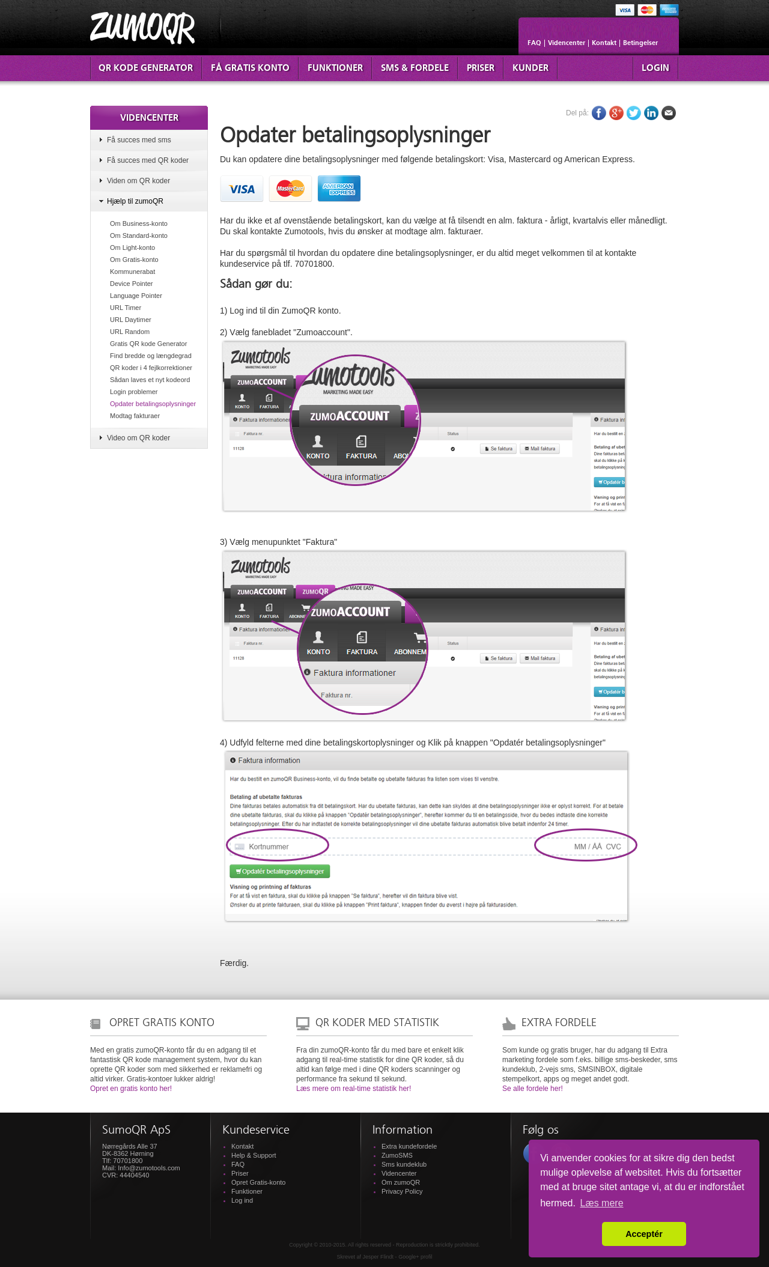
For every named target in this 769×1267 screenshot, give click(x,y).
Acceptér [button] (644, 1234)
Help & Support (253, 1155)
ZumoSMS (397, 1155)
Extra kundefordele (409, 1146)
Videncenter (566, 43)
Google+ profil (415, 1257)
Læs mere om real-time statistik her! (353, 1088)
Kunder (530, 68)
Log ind (242, 1200)
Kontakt (604, 43)
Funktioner (335, 68)
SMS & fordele (415, 68)
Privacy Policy (401, 1191)
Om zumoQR (400, 1182)
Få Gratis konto (250, 68)
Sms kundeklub (404, 1164)
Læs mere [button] (602, 1203)
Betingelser (640, 43)
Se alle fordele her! (532, 1088)
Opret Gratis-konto (258, 1182)
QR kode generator (146, 68)
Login (655, 68)
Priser (480, 68)
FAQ (534, 43)
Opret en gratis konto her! (131, 1088)
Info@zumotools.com (149, 1167)
